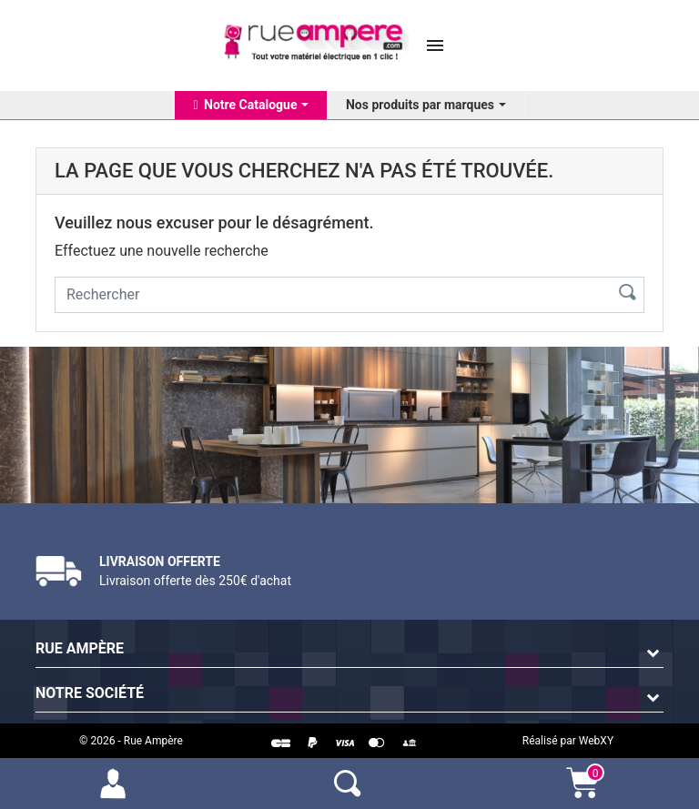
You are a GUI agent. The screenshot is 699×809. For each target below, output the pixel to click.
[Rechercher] (329, 295)
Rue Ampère (79, 648)
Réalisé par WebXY (567, 740)
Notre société (89, 693)
